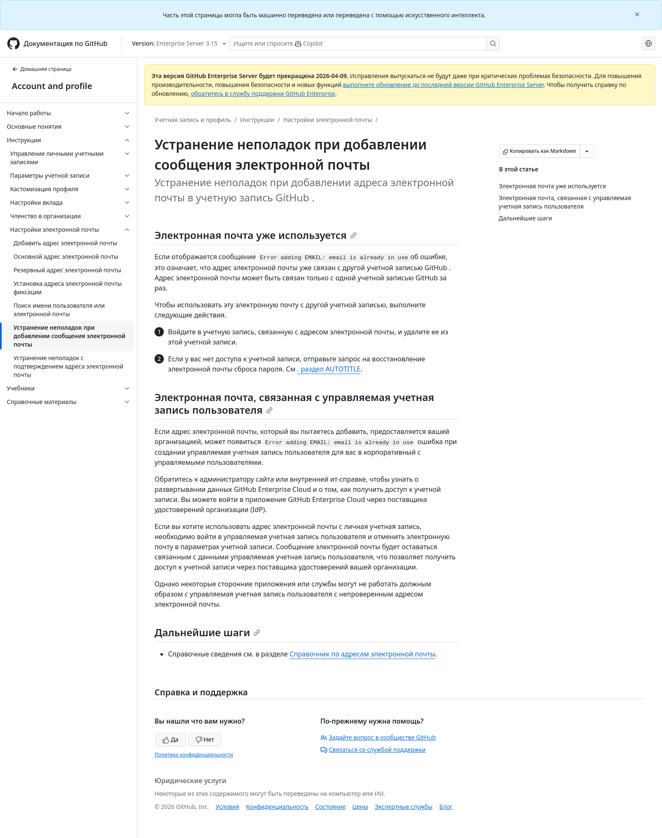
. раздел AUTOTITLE (329, 369)
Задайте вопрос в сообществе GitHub (378, 737)
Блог (445, 807)
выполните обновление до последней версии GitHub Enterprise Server (443, 85)
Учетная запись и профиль (193, 120)
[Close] (638, 14)
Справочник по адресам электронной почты (362, 654)
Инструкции (257, 120)
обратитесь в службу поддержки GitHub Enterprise (263, 93)
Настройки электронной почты (327, 120)
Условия (227, 807)
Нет (204, 739)
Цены (360, 807)
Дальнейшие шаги (207, 632)
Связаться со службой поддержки (373, 750)
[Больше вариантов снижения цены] (587, 151)
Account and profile (52, 86)
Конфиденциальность (277, 807)
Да (171, 739)
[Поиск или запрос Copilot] (365, 43)
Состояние (330, 807)
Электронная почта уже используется (256, 235)
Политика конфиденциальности (194, 754)
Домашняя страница (41, 69)
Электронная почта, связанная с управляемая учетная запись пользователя (294, 403)
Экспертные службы (404, 807)
